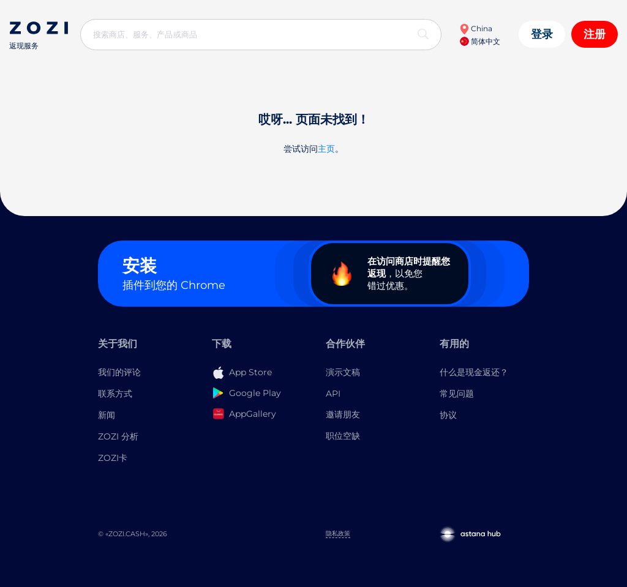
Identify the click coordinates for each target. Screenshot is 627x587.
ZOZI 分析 (118, 436)
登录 (542, 34)
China (475, 28)
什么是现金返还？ (474, 372)
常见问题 (457, 393)
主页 (326, 148)
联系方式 (115, 393)
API (333, 393)
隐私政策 (338, 533)
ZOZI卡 (112, 457)
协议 (448, 415)
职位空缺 (343, 435)
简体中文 (480, 41)
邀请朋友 (343, 414)
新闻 (106, 415)
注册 (595, 34)
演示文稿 (343, 372)
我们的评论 (119, 372)
